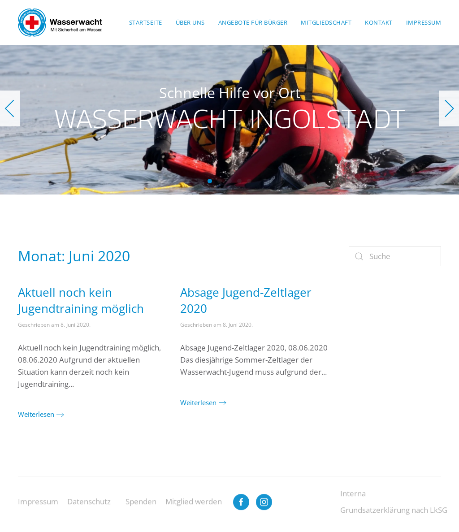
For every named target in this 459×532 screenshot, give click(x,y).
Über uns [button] (190, 22)
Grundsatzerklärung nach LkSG (393, 515)
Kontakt (379, 22)
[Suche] (395, 256)
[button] (10, 108)
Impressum (38, 507)
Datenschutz (89, 507)
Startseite (145, 22)
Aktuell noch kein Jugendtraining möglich (81, 300)
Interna (353, 499)
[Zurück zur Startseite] (60, 22)
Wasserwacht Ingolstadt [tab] (210, 181)
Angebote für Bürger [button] (253, 22)
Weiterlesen (36, 414)
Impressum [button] (424, 22)
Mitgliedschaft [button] (326, 22)
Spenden (141, 507)
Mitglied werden (193, 507)
